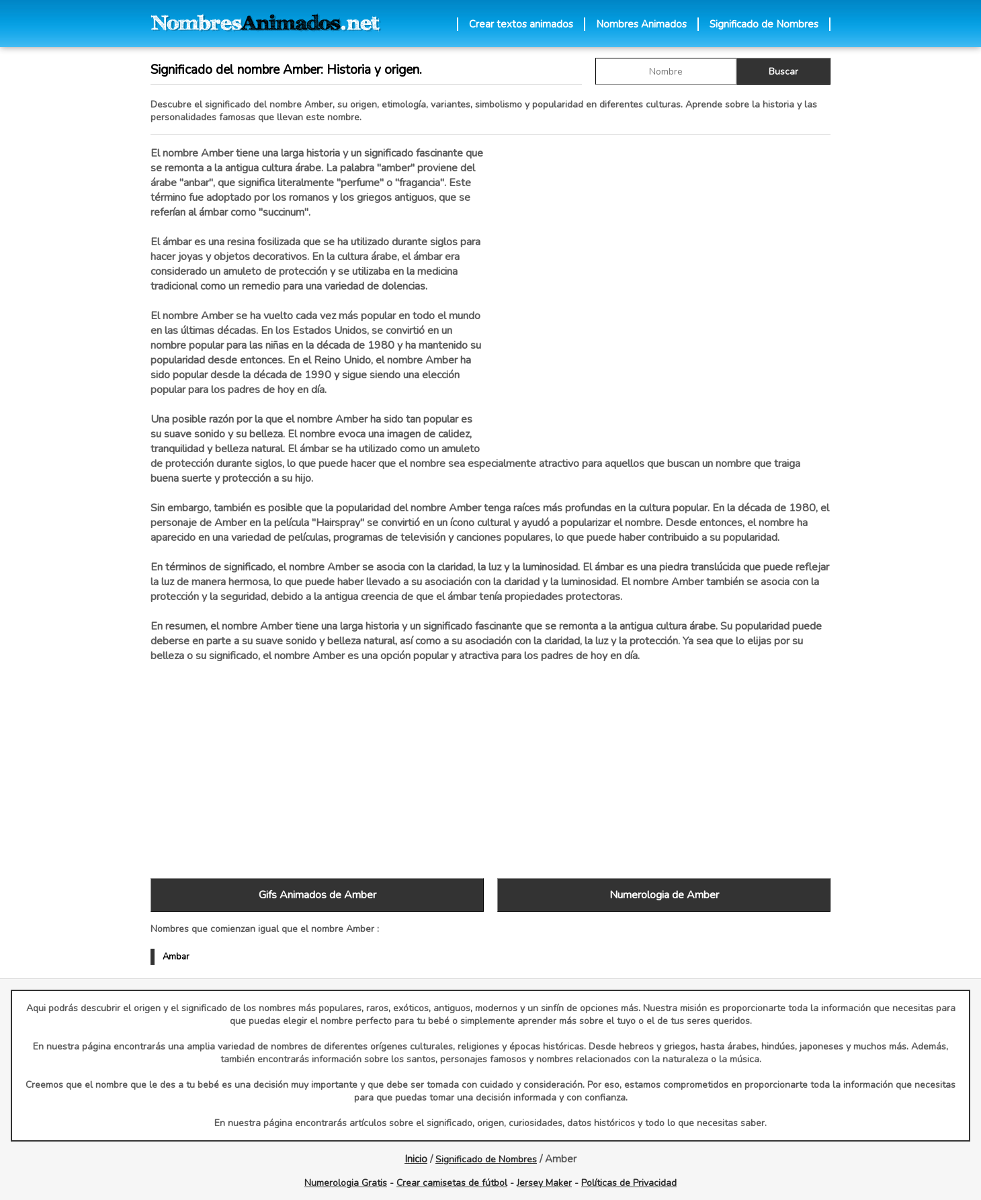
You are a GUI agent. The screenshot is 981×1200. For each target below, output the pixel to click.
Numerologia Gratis (345, 1182)
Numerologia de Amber (664, 895)
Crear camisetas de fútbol (451, 1182)
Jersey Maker (544, 1182)
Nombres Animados (641, 24)
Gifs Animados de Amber (317, 895)
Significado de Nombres (764, 24)
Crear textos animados (521, 24)
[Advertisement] (663, 288)
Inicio (415, 1159)
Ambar (176, 957)
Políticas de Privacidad (629, 1182)
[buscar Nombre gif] (665, 71)
